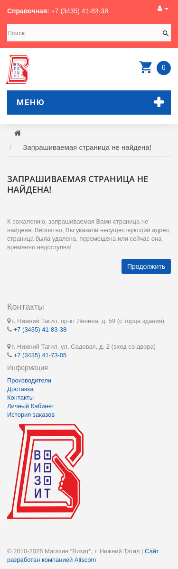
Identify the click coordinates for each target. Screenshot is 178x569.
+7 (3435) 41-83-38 (79, 11)
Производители (29, 380)
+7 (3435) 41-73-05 (40, 355)
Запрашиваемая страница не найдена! (87, 147)
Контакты (20, 397)
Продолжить (146, 266)
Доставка (20, 388)
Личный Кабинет (30, 406)
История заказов (31, 414)
